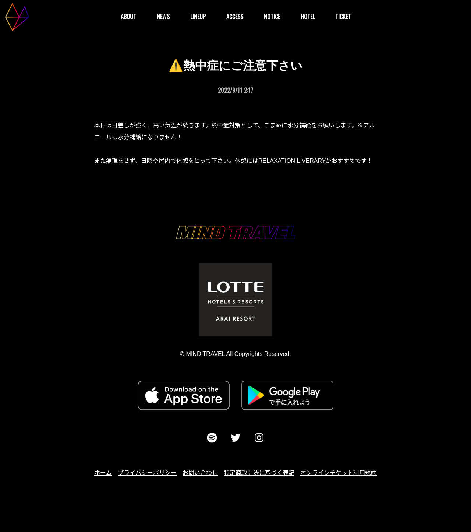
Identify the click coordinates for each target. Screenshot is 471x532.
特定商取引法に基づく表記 (259, 473)
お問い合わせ (200, 473)
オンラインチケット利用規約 (338, 473)
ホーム (103, 473)
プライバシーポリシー (147, 473)
